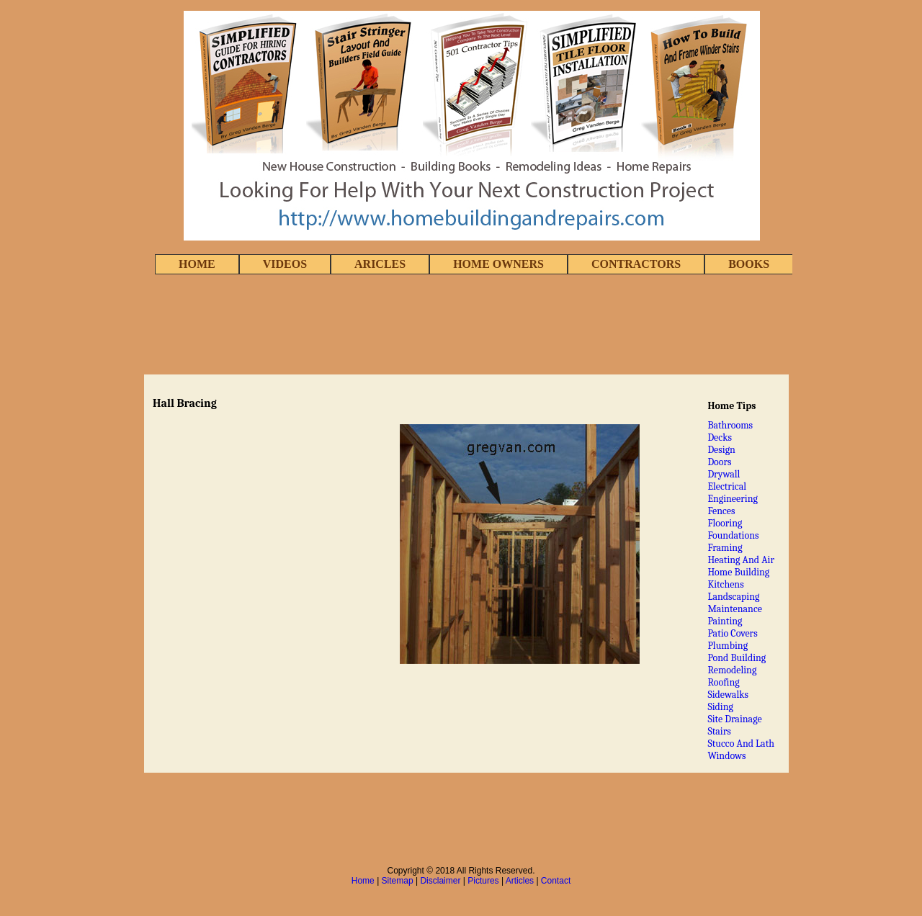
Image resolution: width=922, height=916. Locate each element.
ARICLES (380, 264)
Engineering (732, 499)
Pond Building (736, 658)
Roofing (723, 682)
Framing (724, 548)
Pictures (482, 881)
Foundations (732, 535)
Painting (724, 621)
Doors (719, 462)
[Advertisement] (461, 325)
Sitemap (397, 881)
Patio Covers (732, 633)
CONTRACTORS (636, 264)
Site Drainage (734, 719)
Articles (520, 881)
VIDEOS (285, 264)
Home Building (738, 572)
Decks (719, 437)
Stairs (718, 731)
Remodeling (731, 670)
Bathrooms (730, 425)
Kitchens (725, 584)
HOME (197, 264)
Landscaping (733, 597)
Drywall (723, 474)
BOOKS (748, 264)
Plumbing (727, 645)
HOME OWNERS (498, 264)
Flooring (724, 523)
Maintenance (734, 609)
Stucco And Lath (740, 743)
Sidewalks (727, 694)
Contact (555, 881)
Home (363, 881)
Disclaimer (440, 881)
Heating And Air (740, 560)
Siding (720, 707)
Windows (726, 756)
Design (721, 450)
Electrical (726, 486)
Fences (721, 511)
